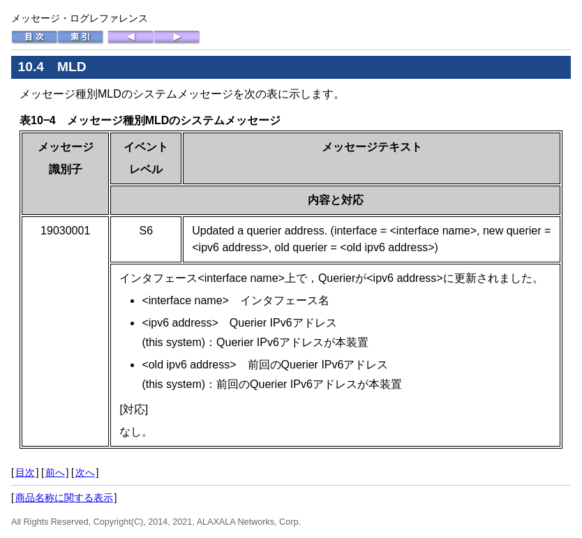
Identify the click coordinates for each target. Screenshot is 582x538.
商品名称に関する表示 (64, 497)
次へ (85, 472)
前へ (55, 472)
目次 (25, 472)
